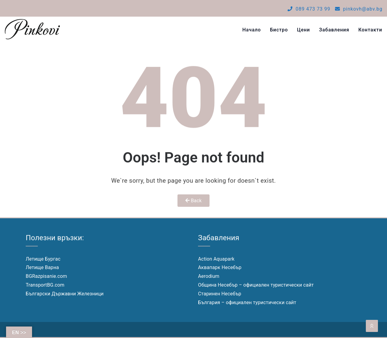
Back (193, 200)
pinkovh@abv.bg (358, 9)
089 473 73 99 (309, 9)
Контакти (370, 30)
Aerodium (208, 276)
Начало (251, 30)
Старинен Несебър (219, 294)
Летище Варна (42, 267)
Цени (303, 30)
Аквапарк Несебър (220, 267)
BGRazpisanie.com (46, 276)
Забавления (334, 30)
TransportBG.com (45, 285)
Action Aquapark (216, 259)
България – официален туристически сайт (247, 302)
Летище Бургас (43, 259)
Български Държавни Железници (65, 294)
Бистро (279, 30)
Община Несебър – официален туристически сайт (256, 285)
